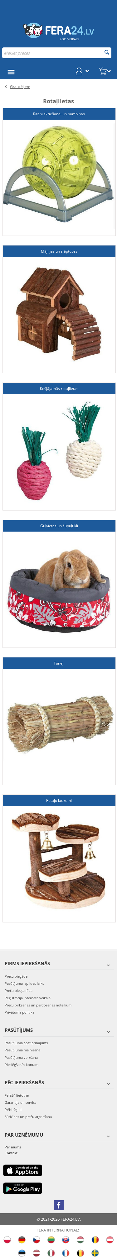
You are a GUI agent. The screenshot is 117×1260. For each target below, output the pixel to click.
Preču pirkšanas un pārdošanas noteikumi (38, 1005)
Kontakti (11, 1153)
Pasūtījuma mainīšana (22, 1050)
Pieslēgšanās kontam (21, 1064)
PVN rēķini (13, 1109)
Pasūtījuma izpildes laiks (24, 983)
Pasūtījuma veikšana (21, 1057)
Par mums (13, 1147)
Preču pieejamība (18, 990)
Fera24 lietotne (17, 1095)
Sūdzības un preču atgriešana (28, 1116)
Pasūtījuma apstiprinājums (26, 1043)
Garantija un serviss (20, 1102)
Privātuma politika (19, 1012)
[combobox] (56, 52)
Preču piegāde (16, 976)
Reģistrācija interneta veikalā (28, 998)
